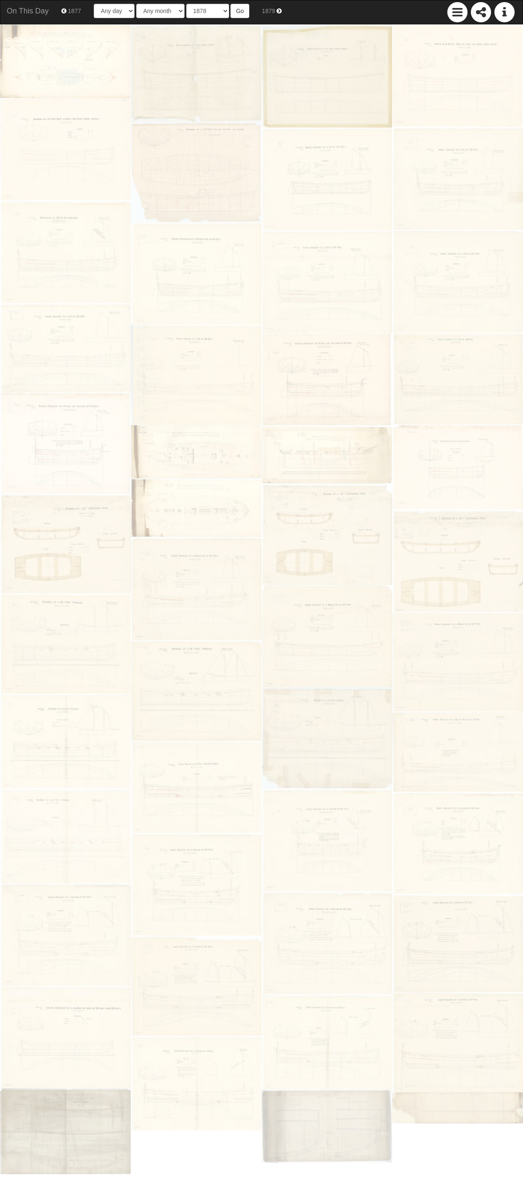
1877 (71, 11)
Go (240, 11)
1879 (272, 11)
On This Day (28, 11)
